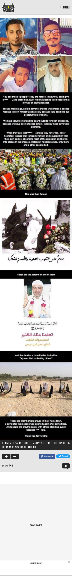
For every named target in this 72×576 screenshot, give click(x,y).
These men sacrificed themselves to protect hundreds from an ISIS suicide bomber (36, 445)
